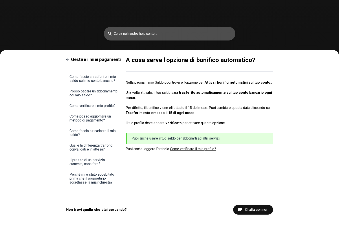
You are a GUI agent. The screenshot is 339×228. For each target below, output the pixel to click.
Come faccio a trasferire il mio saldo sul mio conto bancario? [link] (93, 79)
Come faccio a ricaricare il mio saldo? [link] (93, 133)
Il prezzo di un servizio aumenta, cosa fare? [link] (87, 162)
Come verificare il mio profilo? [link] (92, 106)
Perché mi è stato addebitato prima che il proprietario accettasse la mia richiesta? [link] (92, 178)
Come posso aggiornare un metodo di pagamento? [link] (90, 118)
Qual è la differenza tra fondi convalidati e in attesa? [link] (91, 147)
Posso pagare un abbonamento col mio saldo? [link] (93, 93)
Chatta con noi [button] (256, 210)
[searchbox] (169, 33)
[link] (93, 59)
